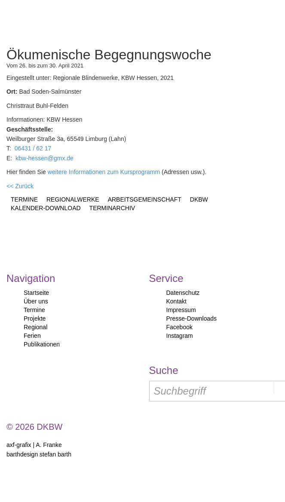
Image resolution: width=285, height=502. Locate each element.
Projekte (35, 318)
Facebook (179, 327)
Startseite (36, 292)
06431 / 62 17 (33, 148)
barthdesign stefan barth (38, 454)
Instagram (179, 335)
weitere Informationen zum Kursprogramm (104, 171)
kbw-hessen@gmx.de (44, 158)
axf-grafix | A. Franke (34, 444)
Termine (34, 309)
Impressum (181, 309)
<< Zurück (20, 186)
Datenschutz (183, 292)
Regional (35, 327)
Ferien (32, 335)
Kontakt (176, 301)
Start (44, 21)
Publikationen (42, 344)
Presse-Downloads (191, 318)
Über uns (36, 301)
